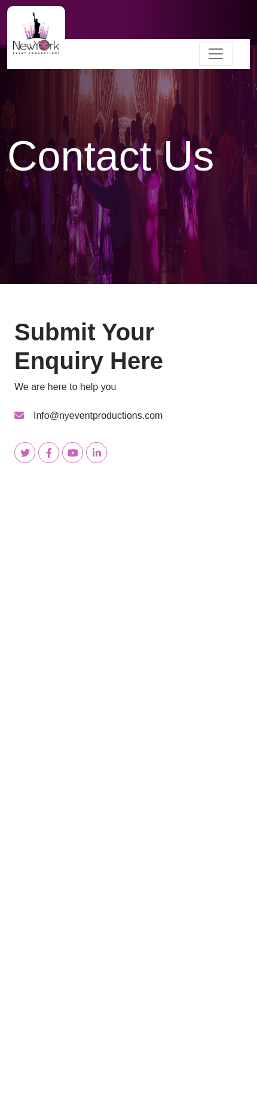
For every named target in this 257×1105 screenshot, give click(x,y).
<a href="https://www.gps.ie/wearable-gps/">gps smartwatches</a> (128, 981)
